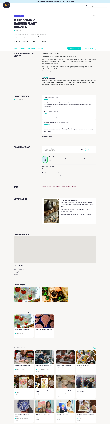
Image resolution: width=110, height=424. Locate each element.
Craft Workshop (66, 186)
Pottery (49, 186)
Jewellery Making (56, 186)
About (15, 48)
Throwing (74, 186)
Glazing (44, 186)
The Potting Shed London (69, 200)
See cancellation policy (87, 175)
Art (78, 186)
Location (40, 48)
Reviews (22, 48)
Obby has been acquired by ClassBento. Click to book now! (55, 1)
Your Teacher (31, 48)
